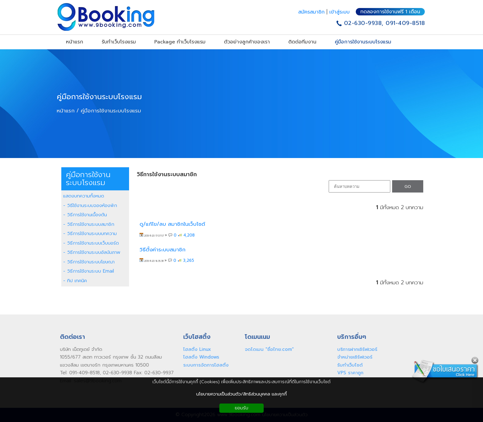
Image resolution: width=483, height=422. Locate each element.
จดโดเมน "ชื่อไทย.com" (267, 349)
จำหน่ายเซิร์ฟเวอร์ (353, 357)
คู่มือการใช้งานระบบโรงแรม (99, 97)
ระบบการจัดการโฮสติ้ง (204, 365)
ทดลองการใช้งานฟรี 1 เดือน (390, 11)
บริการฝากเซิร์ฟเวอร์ (356, 349)
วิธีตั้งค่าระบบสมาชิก (162, 250)
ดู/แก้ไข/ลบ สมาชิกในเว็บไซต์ (172, 224)
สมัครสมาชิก (312, 12)
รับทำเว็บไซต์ (348, 365)
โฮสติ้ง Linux (195, 349)
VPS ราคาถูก (349, 372)
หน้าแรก (66, 111)
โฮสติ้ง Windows (200, 357)
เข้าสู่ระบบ (339, 12)
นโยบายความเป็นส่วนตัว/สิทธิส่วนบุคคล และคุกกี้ (241, 394)
